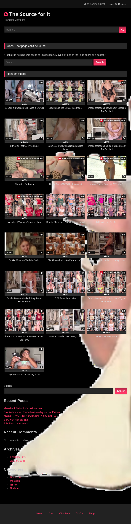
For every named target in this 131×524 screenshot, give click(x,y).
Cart (51, 513)
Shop (92, 513)
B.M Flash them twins (16, 423)
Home (39, 513)
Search (8, 386)
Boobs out (15, 477)
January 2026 (17, 460)
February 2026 (18, 457)
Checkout (64, 513)
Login (111, 4)
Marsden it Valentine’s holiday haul (23, 408)
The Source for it (27, 14)
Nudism (14, 488)
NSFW (13, 484)
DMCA (79, 513)
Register (122, 4)
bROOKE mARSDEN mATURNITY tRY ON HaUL (31, 416)
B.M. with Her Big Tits (16, 419)
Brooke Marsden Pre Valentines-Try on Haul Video (32, 412)
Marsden (15, 481)
